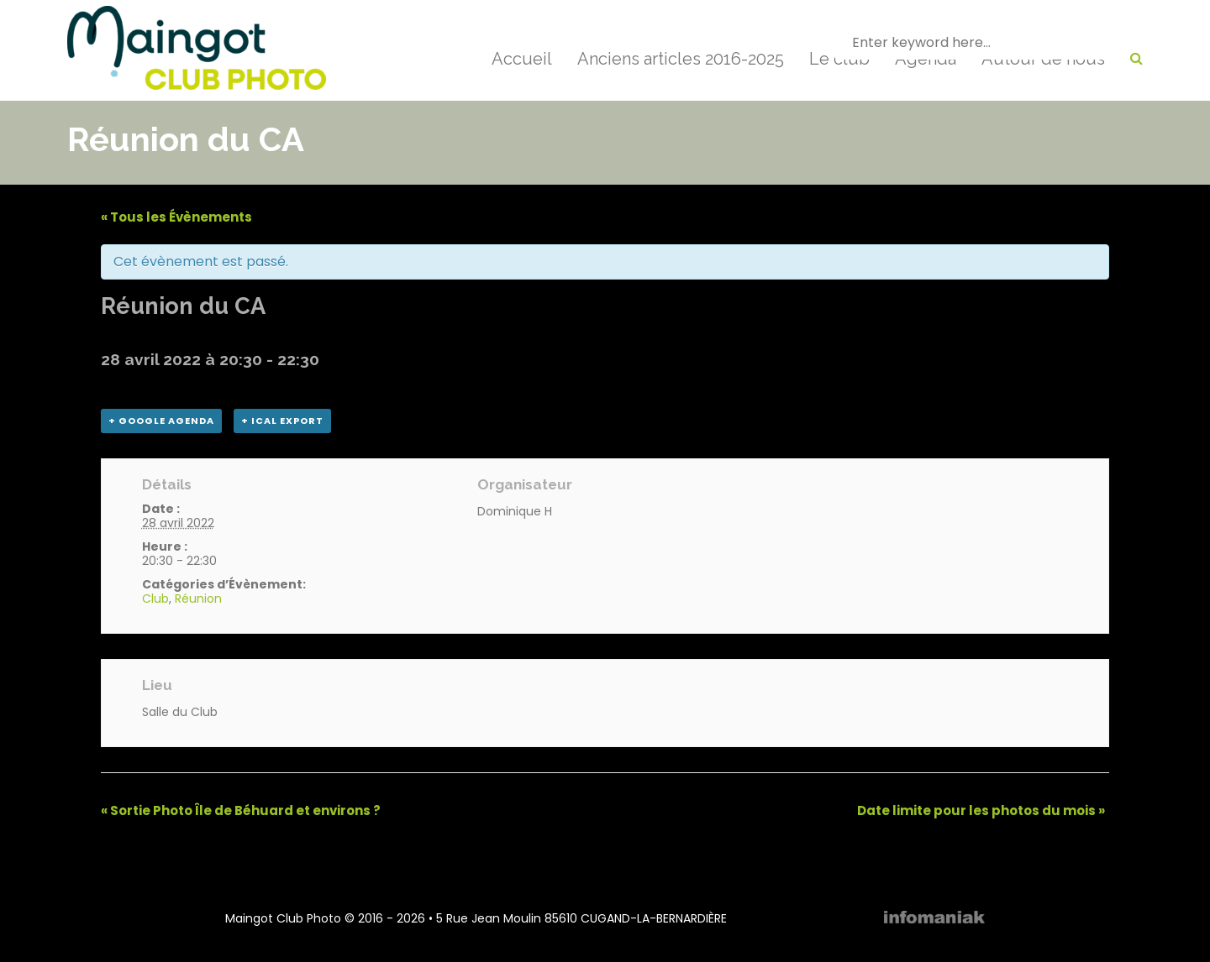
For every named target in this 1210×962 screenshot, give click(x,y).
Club (155, 598)
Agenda (925, 59)
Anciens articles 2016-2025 (680, 59)
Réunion (198, 598)
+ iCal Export (282, 420)
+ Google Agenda (161, 420)
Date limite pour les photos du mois (981, 810)
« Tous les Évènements (176, 217)
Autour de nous (1043, 59)
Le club (839, 59)
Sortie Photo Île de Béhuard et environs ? (241, 810)
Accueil (522, 59)
